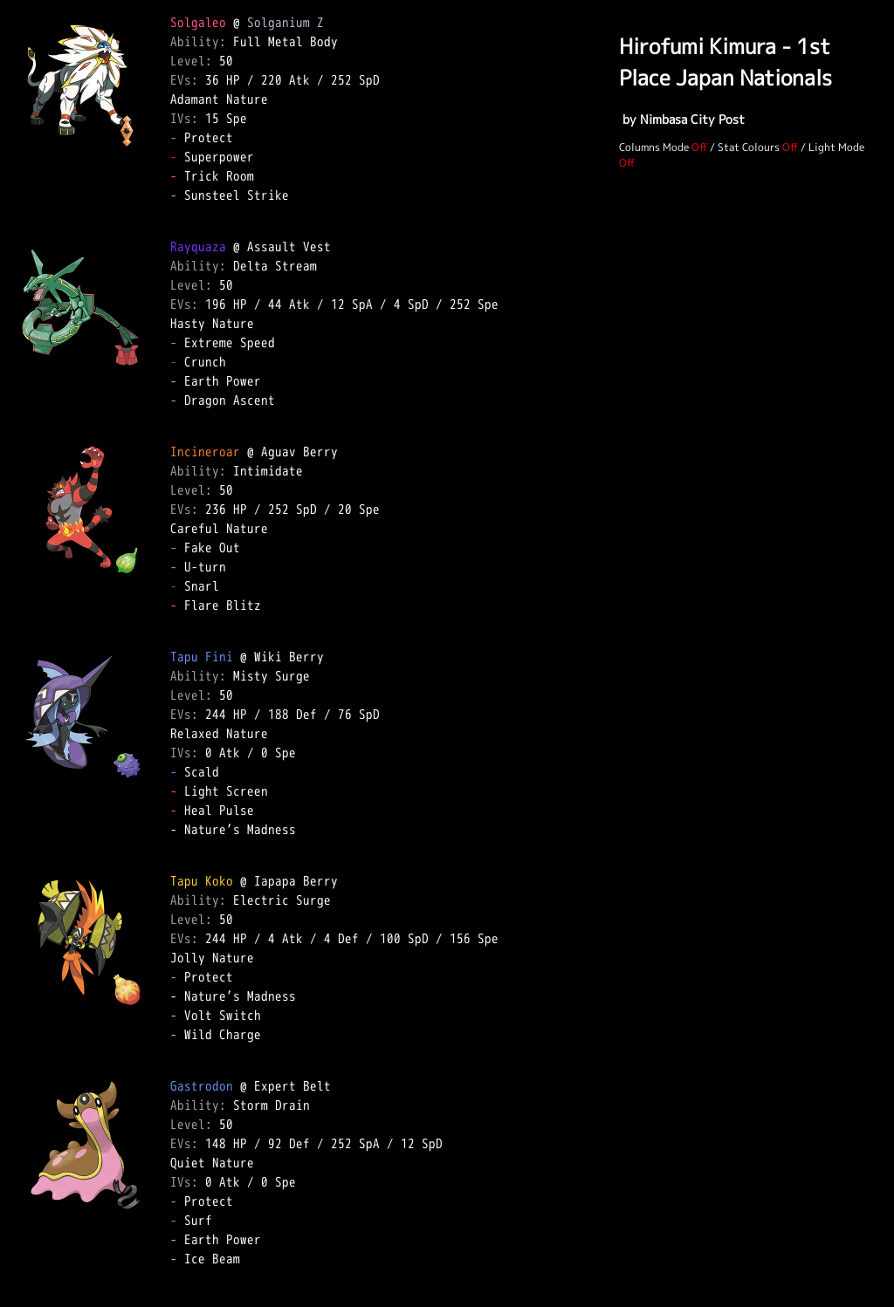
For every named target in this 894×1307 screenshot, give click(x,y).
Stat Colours (749, 147)
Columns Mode (654, 147)
